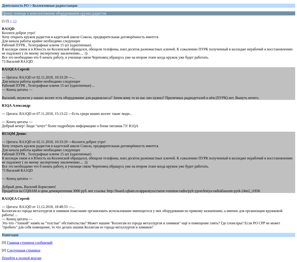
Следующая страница (23, 250)
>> (15, 21)
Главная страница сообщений (29, 243)
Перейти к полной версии (21, 258)
